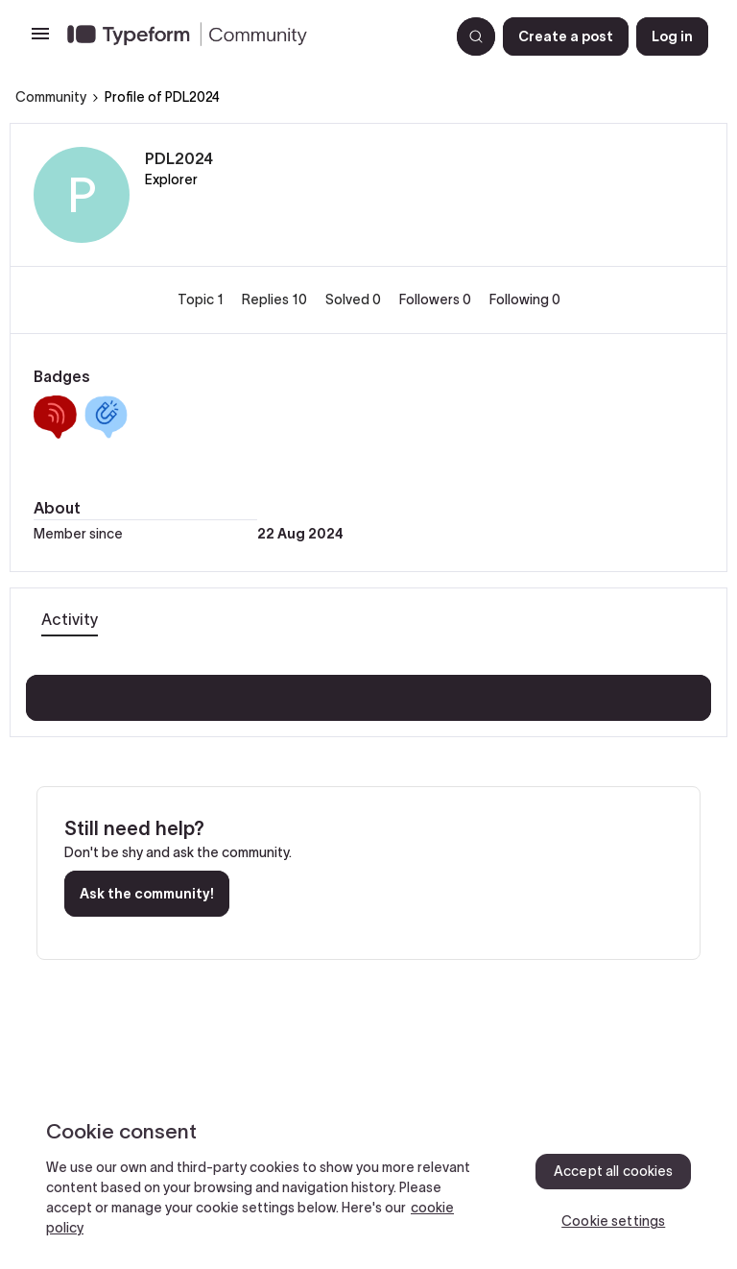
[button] (40, 40)
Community (50, 97)
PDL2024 (179, 158)
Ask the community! (147, 893)
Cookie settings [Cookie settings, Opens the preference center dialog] (613, 1221)
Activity (69, 619)
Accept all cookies (614, 1171)
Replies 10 (276, 299)
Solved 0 (354, 299)
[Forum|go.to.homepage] (250, 36)
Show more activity (369, 692)
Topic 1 (202, 299)
